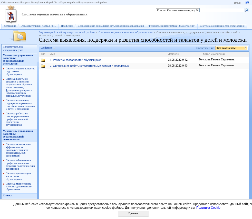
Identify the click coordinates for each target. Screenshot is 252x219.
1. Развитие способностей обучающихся (75, 59)
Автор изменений (214, 54)
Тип (43, 54)
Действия (47, 47)
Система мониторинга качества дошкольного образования (19, 186)
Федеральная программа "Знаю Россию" (171, 25)
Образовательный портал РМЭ (38, 25)
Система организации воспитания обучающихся (18, 176)
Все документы (226, 48)
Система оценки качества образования (55, 14)
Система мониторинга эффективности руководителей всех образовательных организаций (18, 150)
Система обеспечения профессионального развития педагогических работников (20, 164)
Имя (52, 54)
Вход (237, 2)
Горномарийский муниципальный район (83, 2)
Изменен (173, 54)
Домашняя (10, 25)
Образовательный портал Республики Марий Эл (29, 2)
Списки (7, 195)
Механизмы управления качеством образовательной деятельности (18, 135)
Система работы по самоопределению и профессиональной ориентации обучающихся (17, 119)
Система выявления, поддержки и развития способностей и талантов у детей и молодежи (20, 104)
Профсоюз (67, 25)
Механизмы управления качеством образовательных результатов (18, 59)
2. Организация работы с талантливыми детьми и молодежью (89, 65)
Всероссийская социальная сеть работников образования (111, 25)
